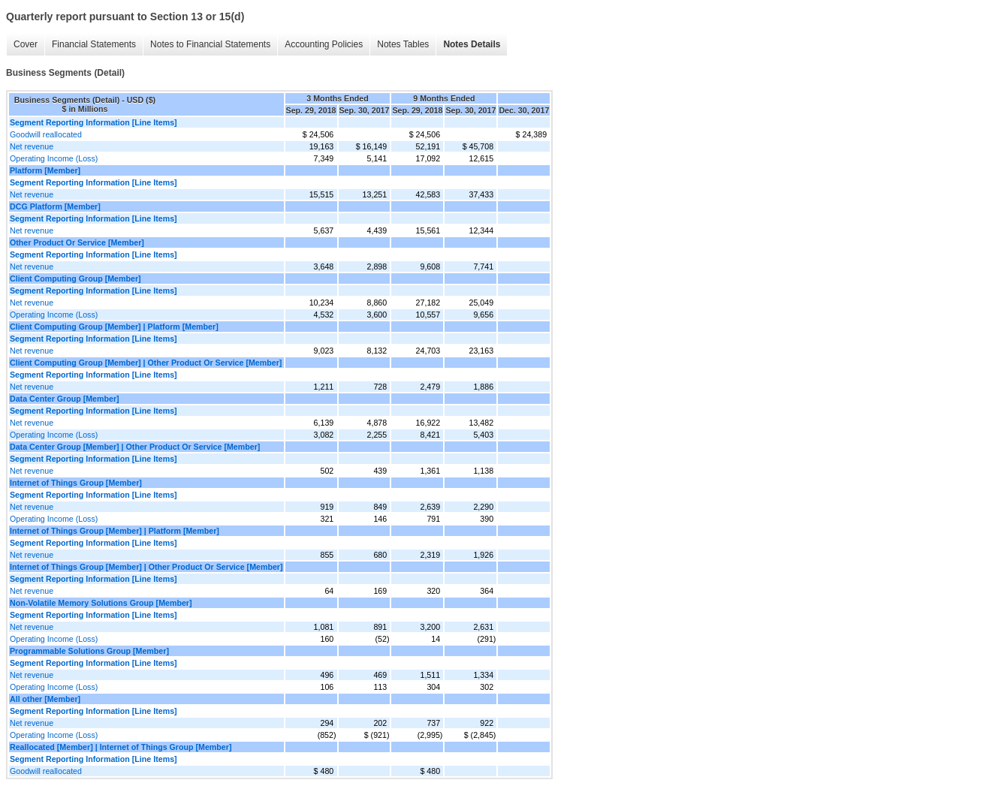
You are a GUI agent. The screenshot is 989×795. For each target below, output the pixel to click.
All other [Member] (45, 698)
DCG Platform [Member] (55, 206)
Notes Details (471, 44)
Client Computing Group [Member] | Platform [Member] (114, 326)
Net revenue (31, 146)
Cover (26, 44)
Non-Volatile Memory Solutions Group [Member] (101, 602)
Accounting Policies (324, 44)
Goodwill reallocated (46, 134)
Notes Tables (403, 44)
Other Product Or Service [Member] (77, 242)
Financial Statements (94, 44)
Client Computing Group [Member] (75, 278)
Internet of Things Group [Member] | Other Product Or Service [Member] (146, 566)
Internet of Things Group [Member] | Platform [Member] (114, 530)
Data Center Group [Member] (64, 398)
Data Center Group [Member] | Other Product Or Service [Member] (135, 446)
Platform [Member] (45, 170)
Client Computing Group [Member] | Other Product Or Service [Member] (146, 362)
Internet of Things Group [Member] (76, 482)
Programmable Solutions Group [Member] (89, 650)
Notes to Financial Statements (210, 44)
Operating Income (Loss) (54, 158)
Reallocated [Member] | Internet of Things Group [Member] (120, 746)
